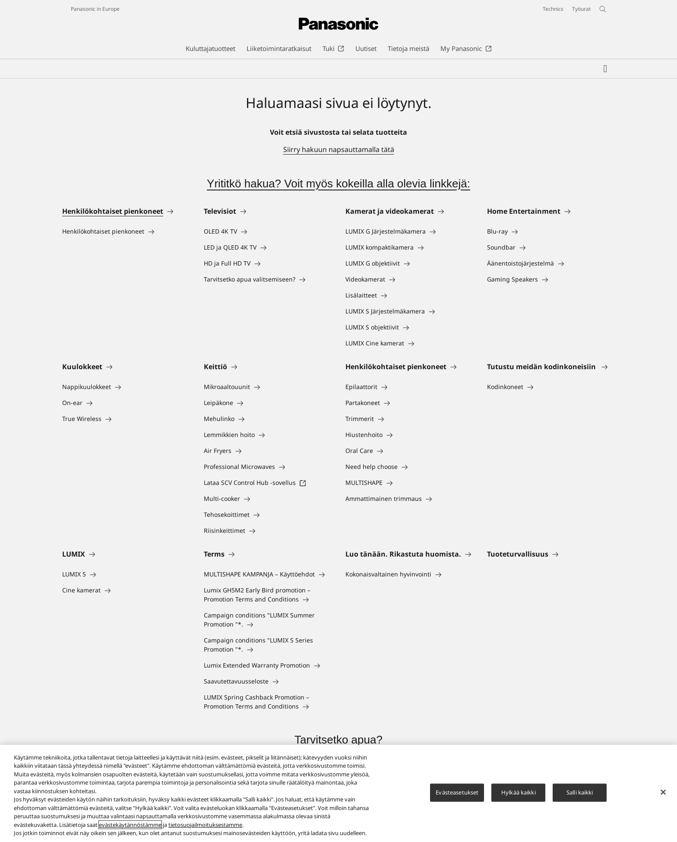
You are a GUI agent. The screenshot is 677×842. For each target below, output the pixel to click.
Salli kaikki (579, 792)
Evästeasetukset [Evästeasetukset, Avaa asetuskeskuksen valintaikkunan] (457, 792)
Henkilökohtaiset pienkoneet (112, 211)
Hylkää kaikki (518, 792)
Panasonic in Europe (95, 9)
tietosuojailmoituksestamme (205, 825)
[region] (338, 793)
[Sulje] (663, 792)
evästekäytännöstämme (130, 825)
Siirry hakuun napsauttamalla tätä (338, 149)
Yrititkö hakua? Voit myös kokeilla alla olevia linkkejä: (338, 183)
